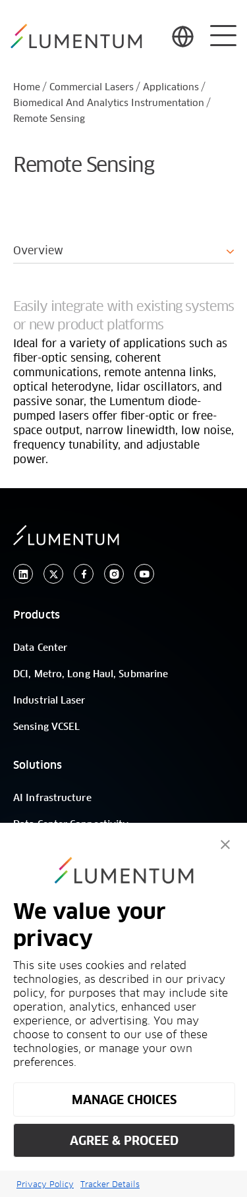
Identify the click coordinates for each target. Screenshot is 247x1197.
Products (36, 615)
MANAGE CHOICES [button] (124, 1099)
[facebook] (83, 574)
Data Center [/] (40, 648)
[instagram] (114, 574)
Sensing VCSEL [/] (46, 727)
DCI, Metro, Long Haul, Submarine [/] (90, 674)
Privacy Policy (45, 1184)
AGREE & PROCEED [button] (124, 1140)
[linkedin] (23, 574)
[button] (225, 844)
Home (26, 87)
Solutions (37, 765)
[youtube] (144, 574)
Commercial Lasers (91, 87)
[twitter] (53, 574)
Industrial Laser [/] (49, 701)
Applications (171, 87)
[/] (76, 36)
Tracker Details (110, 1184)
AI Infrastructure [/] (52, 798)
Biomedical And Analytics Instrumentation (108, 103)
